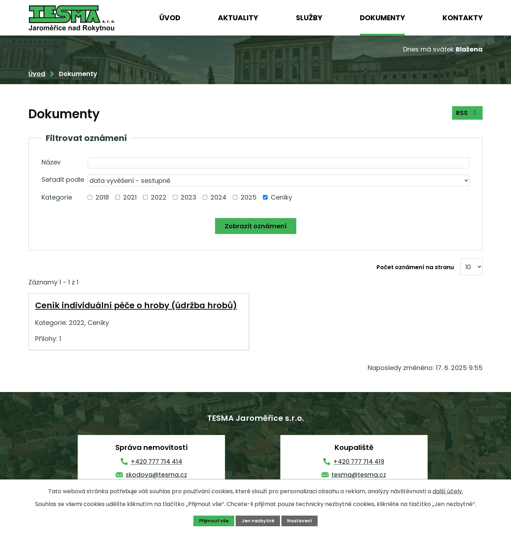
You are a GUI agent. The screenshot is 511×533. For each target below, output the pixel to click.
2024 (218, 197)
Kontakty (463, 18)
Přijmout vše (214, 521)
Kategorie (57, 197)
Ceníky (281, 197)
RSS (467, 112)
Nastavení (299, 521)
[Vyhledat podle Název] (278, 163)
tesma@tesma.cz (358, 475)
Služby (309, 18)
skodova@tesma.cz (156, 475)
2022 (158, 197)
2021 (130, 197)
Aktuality (238, 18)
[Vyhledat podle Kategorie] (90, 197)
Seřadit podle (63, 179)
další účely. (448, 491)
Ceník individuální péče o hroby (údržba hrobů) (136, 305)
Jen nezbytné (258, 521)
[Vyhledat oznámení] (255, 226)
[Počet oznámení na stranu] (471, 267)
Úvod (169, 18)
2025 (249, 197)
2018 (102, 197)
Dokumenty (382, 18)
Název (51, 162)
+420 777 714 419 (358, 461)
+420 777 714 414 (156, 461)
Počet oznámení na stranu (415, 267)
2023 (188, 197)
